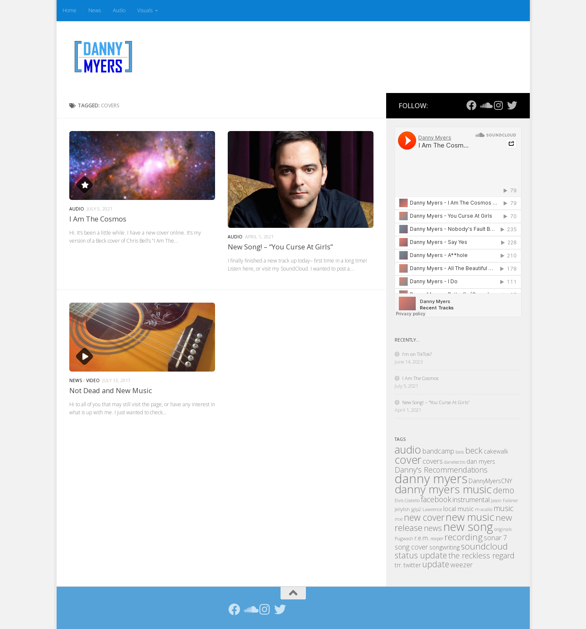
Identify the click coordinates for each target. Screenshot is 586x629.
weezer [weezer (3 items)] (461, 564)
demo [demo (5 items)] (503, 490)
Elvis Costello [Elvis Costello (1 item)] (407, 500)
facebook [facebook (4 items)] (436, 499)
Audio (119, 10)
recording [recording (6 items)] (463, 537)
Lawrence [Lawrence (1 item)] (432, 509)
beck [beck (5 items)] (473, 450)
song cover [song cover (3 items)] (411, 547)
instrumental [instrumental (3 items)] (471, 499)
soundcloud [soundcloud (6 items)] (484, 546)
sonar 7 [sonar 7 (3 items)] (495, 537)
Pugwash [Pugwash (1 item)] (404, 538)
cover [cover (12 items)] (408, 459)
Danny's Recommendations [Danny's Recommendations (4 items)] (441, 470)
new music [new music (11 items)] (470, 517)
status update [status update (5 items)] (421, 555)
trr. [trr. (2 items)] (398, 565)
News (94, 10)
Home (69, 10)
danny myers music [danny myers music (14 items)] (443, 489)
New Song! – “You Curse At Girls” (280, 247)
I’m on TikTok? (417, 354)
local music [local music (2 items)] (458, 509)
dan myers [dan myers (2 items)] (480, 461)
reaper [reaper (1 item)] (437, 538)
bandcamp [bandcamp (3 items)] (438, 451)
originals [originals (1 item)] (503, 529)
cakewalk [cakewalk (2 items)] (496, 451)
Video (93, 380)
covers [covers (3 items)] (432, 461)
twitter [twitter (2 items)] (412, 565)
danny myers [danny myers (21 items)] (431, 478)
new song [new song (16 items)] (468, 526)
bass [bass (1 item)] (459, 452)
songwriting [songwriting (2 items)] (444, 547)
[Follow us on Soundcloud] (485, 105)
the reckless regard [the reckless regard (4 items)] (481, 555)
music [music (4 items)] (503, 508)
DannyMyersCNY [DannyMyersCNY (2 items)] (490, 481)
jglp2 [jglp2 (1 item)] (416, 509)
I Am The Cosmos (97, 219)
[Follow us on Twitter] (512, 105)
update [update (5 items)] (435, 564)
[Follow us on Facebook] (471, 105)
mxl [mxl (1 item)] (399, 519)
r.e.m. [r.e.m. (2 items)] (421, 538)
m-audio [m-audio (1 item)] (483, 509)
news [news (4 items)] (433, 528)
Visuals (145, 10)
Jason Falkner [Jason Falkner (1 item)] (504, 500)
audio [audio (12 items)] (408, 449)
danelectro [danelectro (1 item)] (454, 462)
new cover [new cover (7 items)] (424, 517)
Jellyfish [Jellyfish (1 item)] (402, 509)
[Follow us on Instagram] (498, 105)
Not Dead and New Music (110, 390)
